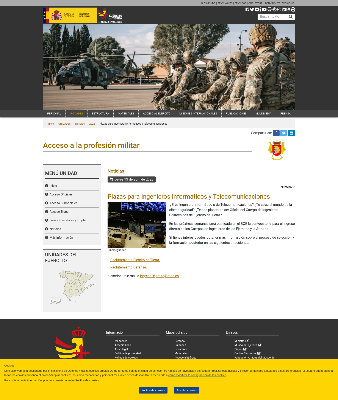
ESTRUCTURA (100, 113)
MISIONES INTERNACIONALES (198, 113)
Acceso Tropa (58, 212)
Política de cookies (153, 390)
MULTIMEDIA (263, 113)
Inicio (51, 123)
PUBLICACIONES (236, 113)
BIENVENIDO (208, 3)
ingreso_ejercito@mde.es (159, 276)
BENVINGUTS (225, 3)
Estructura (181, 349)
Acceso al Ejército (185, 357)
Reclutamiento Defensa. (128, 267)
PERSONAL (54, 113)
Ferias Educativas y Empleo (67, 220)
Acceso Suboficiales (63, 203)
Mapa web (121, 341)
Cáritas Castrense (245, 353)
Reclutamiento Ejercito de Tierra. (135, 260)
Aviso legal (121, 349)
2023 (92, 123)
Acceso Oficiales (60, 194)
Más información (60, 238)
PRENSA (285, 113)
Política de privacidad (128, 353)
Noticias (80, 123)
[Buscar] (291, 17)
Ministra (239, 341)
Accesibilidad (123, 345)
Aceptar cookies (187, 390)
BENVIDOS (240, 3)
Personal (180, 341)
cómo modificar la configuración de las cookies (197, 375)
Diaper (239, 349)
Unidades (180, 345)
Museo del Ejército (246, 345)
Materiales (181, 353)
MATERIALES (126, 113)
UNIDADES (76, 113)
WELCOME (288, 3)
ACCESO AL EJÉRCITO (157, 113)
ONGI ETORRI (255, 3)
